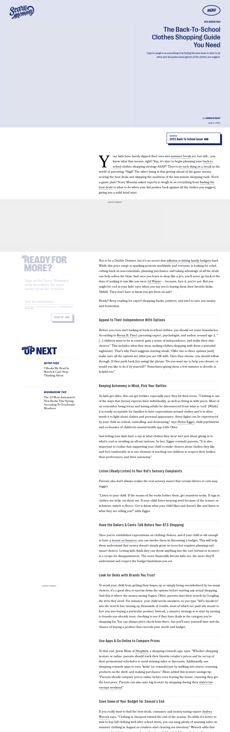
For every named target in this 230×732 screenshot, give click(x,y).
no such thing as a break (194, 167)
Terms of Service (65, 309)
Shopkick (141, 651)
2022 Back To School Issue (193, 138)
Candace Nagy (213, 118)
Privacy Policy (29, 311)
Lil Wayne (154, 281)
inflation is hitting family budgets (189, 261)
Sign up (59, 320)
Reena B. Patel (127, 335)
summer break (181, 156)
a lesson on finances (123, 540)
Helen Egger (185, 422)
